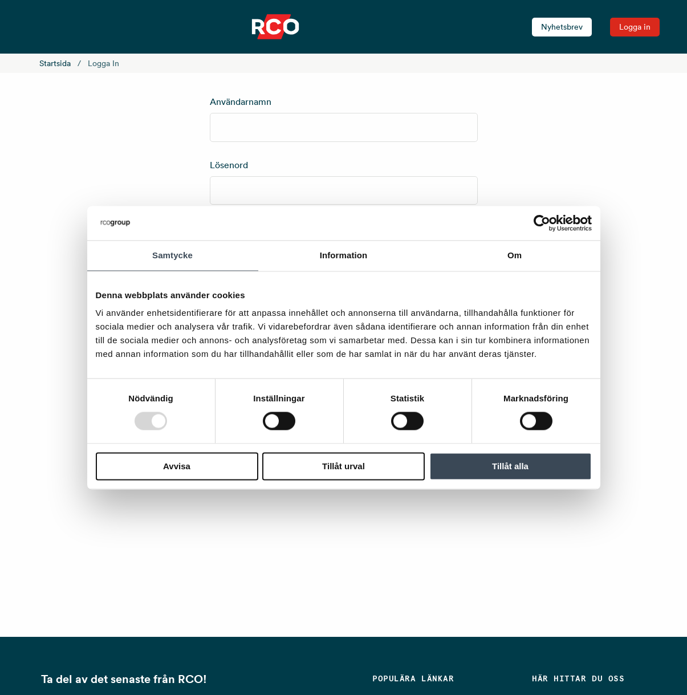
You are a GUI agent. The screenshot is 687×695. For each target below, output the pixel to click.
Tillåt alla (510, 466)
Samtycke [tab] (172, 255)
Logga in (635, 27)
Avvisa (176, 466)
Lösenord (229, 164)
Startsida (55, 63)
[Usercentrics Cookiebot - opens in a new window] (542, 222)
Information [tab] (344, 255)
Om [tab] (514, 255)
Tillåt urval (343, 466)
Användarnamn (240, 101)
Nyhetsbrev (562, 27)
